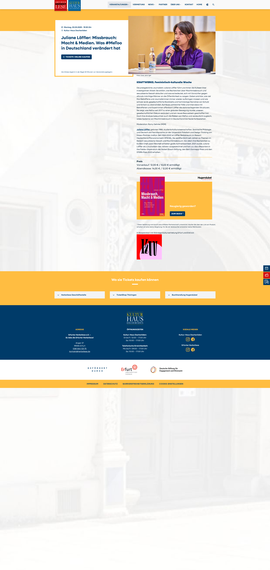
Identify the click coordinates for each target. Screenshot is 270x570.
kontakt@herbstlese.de (79, 352)
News (151, 4)
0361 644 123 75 (79, 349)
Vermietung (139, 5)
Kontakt (189, 5)
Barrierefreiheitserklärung (138, 384)
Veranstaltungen (119, 4)
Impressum (92, 384)
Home (199, 5)
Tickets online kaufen (76, 57)
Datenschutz (110, 384)
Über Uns (176, 4)
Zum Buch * (177, 214)
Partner (163, 5)
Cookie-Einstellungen (171, 384)
